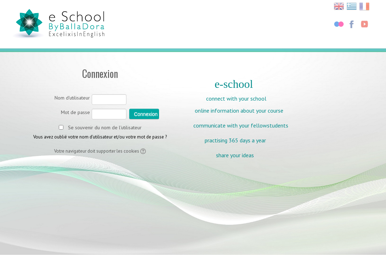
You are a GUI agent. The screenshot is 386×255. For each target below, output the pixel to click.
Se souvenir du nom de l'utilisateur (105, 127)
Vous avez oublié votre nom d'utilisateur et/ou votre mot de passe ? (100, 137)
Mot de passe (75, 112)
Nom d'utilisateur (72, 98)
